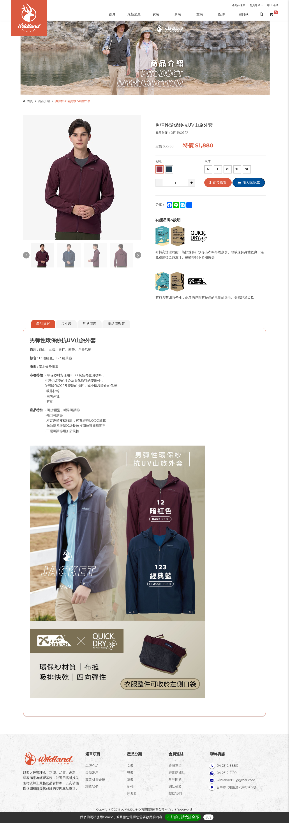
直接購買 (218, 183)
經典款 (132, 793)
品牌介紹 (92, 765)
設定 (208, 817)
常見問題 (90, 324)
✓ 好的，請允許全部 (183, 817)
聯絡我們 (92, 786)
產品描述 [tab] (43, 324)
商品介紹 (44, 101)
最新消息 (92, 772)
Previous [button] (26, 255)
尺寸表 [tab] (66, 324)
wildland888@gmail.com (236, 780)
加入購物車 (249, 183)
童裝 (130, 779)
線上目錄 (272, 5)
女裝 (130, 765)
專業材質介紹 (95, 779)
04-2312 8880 (227, 766)
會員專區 (256, 5)
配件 (130, 786)
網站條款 (175, 786)
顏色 (159, 161)
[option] (82, 177)
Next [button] (138, 255)
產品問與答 (116, 324)
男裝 (130, 772)
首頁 (30, 101)
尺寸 (208, 161)
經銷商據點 (238, 5)
